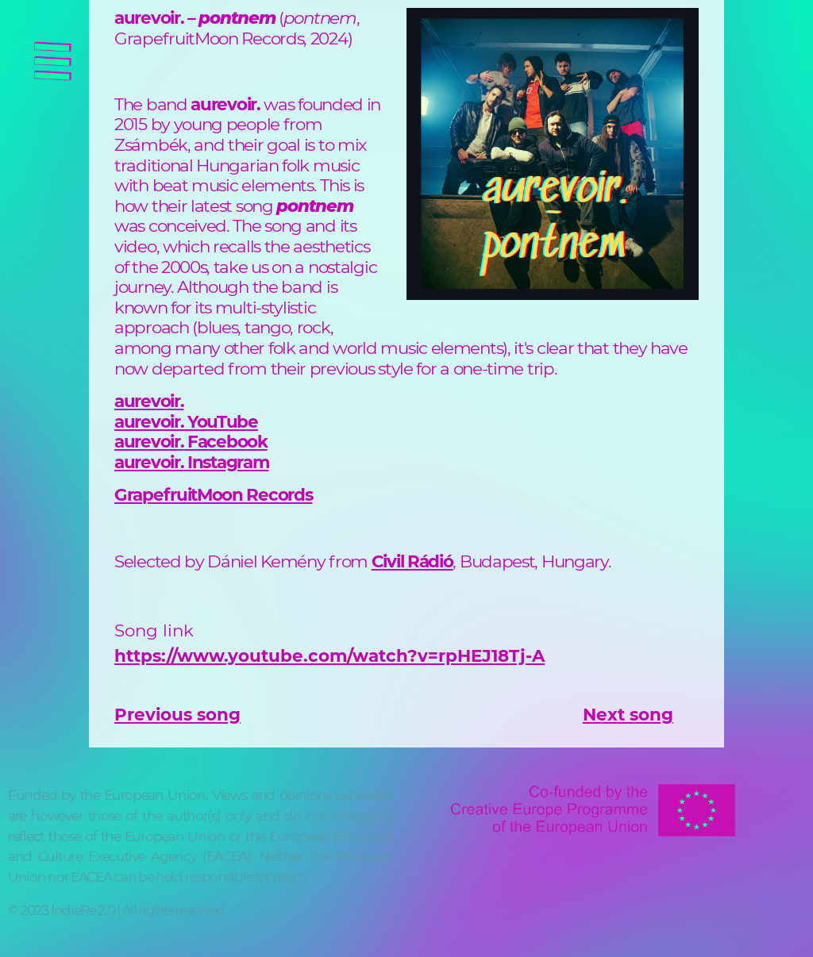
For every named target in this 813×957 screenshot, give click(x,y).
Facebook (225, 441)
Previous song (177, 714)
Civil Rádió (412, 561)
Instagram (225, 462)
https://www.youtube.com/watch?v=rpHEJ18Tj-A (329, 655)
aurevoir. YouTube (186, 421)
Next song (628, 714)
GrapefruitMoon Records (213, 494)
